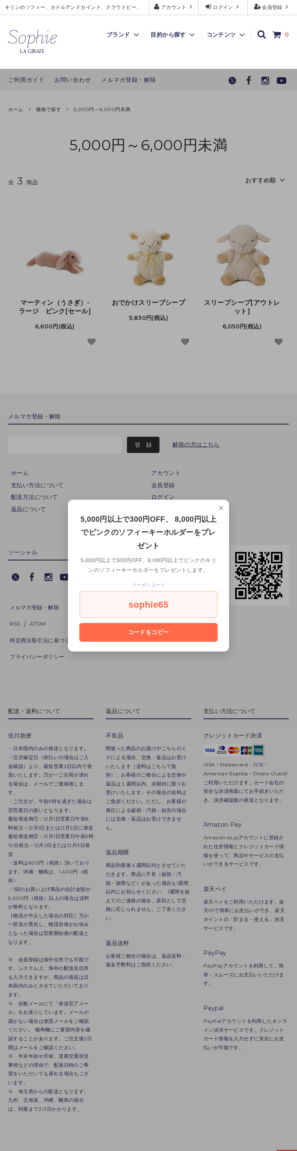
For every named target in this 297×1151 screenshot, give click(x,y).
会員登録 (272, 6)
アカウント (173, 6)
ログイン (223, 6)
